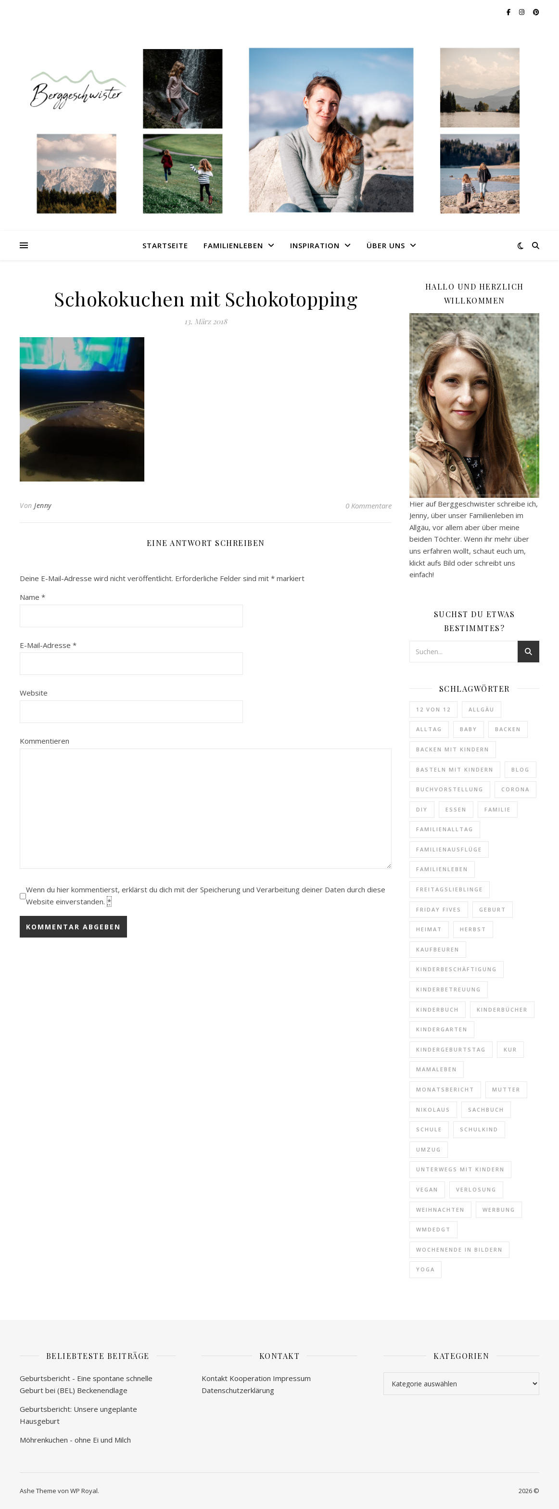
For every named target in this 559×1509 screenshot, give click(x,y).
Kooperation (250, 1378)
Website (34, 692)
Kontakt (215, 1378)
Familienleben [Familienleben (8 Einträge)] (442, 869)
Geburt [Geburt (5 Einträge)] (492, 909)
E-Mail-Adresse (48, 645)
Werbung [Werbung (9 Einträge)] (499, 1209)
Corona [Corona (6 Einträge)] (515, 789)
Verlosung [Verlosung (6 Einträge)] (476, 1189)
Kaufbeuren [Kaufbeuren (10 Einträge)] (437, 949)
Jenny (42, 505)
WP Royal (84, 1490)
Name (32, 597)
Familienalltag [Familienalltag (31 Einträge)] (444, 829)
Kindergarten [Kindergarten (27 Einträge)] (442, 1029)
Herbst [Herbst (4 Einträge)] (473, 929)
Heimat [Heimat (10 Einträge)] (429, 929)
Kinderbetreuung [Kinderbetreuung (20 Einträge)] (448, 989)
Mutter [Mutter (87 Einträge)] (506, 1089)
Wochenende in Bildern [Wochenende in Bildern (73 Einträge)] (459, 1249)
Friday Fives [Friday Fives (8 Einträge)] (438, 909)
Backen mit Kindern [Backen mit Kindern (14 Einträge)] (452, 749)
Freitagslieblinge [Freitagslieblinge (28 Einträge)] (449, 889)
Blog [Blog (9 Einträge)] (520, 769)
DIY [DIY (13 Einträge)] (422, 809)
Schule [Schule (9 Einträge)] (429, 1129)
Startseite (165, 245)
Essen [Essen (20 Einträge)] (456, 809)
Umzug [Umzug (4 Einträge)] (428, 1149)
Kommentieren (44, 741)
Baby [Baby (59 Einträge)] (468, 729)
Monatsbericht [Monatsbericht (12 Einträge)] (445, 1089)
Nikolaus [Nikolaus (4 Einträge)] (433, 1109)
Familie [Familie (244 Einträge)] (497, 809)
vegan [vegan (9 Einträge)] (427, 1189)
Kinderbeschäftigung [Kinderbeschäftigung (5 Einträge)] (456, 969)
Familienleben (233, 245)
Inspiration (315, 245)
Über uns (386, 245)
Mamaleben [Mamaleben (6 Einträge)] (436, 1069)
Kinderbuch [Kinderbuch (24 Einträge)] (437, 1009)
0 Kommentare (368, 505)
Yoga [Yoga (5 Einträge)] (425, 1269)
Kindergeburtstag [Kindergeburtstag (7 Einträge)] (451, 1049)
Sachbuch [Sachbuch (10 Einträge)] (486, 1109)
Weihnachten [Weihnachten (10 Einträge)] (440, 1209)
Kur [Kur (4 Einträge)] (510, 1049)
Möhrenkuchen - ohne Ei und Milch (75, 1440)
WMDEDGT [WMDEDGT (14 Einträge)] (433, 1229)
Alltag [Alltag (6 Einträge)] (429, 729)
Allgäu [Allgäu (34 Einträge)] (482, 709)
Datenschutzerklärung (238, 1390)
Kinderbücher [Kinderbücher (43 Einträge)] (502, 1009)
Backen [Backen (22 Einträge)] (508, 729)
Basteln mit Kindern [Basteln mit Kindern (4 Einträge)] (455, 769)
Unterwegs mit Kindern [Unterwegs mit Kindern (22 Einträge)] (460, 1169)
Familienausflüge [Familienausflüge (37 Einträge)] (449, 849)
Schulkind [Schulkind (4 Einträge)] (479, 1129)
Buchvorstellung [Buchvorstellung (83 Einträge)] (449, 789)
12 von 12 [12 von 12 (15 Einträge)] (433, 709)
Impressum (292, 1378)
